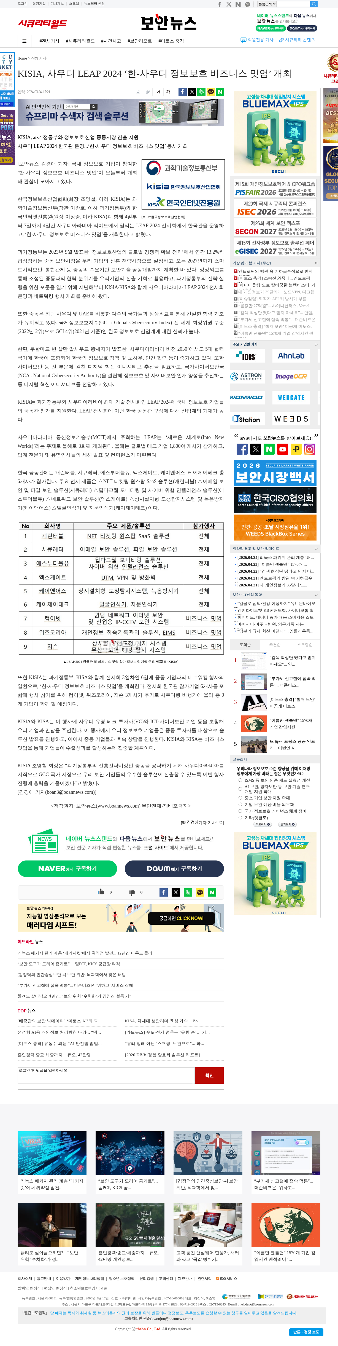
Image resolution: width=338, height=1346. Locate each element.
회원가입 (39, 4)
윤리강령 (146, 1279)
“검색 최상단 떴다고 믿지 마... (275, 571)
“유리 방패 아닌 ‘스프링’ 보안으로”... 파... (164, 1043)
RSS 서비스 (228, 1279)
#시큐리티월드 (80, 41)
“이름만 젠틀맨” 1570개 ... (272, 564)
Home (22, 58)
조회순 (245, 645)
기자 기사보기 (202, 823)
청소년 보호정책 (122, 1279)
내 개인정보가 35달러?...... (272, 585)
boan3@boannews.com (70, 792)
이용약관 (63, 1279)
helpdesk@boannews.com (257, 1304)
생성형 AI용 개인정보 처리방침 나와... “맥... (59, 1032)
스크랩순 (305, 645)
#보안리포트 (140, 41)
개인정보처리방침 (89, 1279)
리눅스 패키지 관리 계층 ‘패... (275, 557)
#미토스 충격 (171, 41)
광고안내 (44, 1279)
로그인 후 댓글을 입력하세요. (106, 1075)
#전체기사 (50, 41)
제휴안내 (185, 1279)
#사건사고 (111, 41)
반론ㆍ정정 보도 (306, 1332)
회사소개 (25, 1279)
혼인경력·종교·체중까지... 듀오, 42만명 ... (57, 1055)
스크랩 (74, 4)
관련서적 (204, 1279)
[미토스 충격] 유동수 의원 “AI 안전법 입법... (60, 1043)
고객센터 (166, 1279)
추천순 (275, 645)
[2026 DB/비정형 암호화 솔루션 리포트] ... (165, 1055)
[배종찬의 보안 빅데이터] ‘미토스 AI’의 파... (60, 1021)
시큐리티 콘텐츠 (300, 39)
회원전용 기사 (261, 39)
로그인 (23, 4)
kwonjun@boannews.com (171, 1319)
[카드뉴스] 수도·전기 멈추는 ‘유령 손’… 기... (167, 1032)
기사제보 (57, 4)
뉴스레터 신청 (94, 4)
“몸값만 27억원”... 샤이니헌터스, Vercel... (275, 306)
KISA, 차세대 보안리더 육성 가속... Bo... (163, 1021)
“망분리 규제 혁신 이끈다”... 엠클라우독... (275, 631)
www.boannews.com (118, 806)
